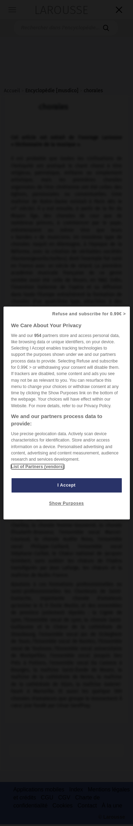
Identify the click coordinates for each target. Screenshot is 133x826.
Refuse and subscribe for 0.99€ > (89, 313)
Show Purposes (66, 503)
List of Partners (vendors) (37, 466)
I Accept (66, 485)
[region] (67, 413)
